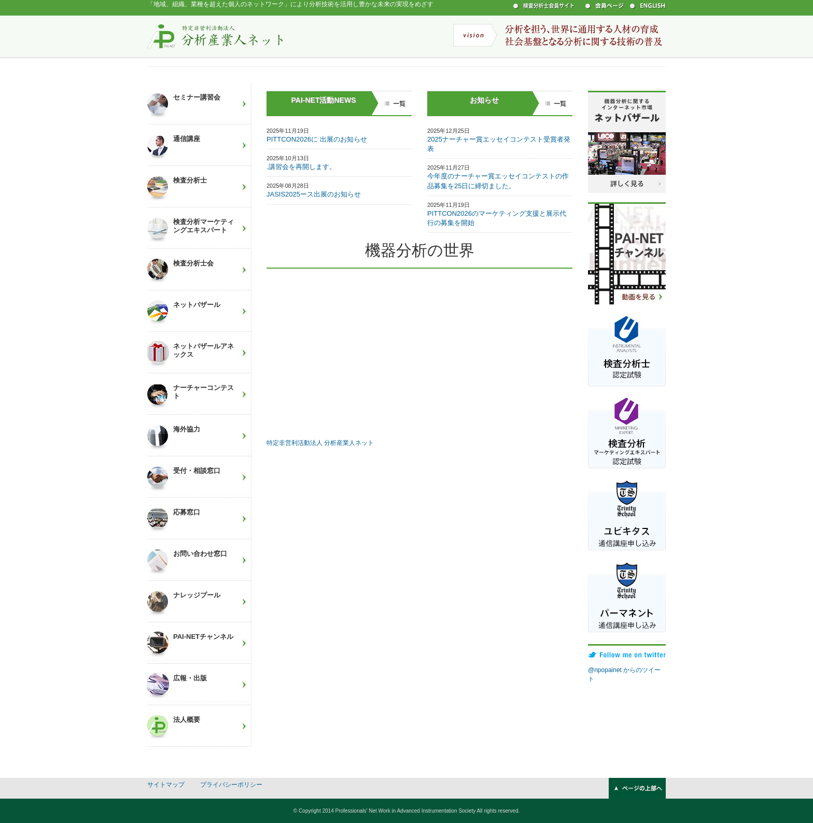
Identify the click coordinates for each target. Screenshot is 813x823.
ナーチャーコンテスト (203, 392)
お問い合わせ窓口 (200, 553)
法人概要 (186, 719)
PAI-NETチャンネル (203, 636)
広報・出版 (190, 678)
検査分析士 (190, 180)
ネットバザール (196, 305)
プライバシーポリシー (231, 784)
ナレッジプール (196, 595)
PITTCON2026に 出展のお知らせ (317, 139)
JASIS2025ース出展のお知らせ (314, 194)
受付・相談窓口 (196, 471)
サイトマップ (166, 784)
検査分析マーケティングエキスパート (203, 226)
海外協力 (186, 429)
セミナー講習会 (196, 97)
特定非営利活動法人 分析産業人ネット (215, 35)
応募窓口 (186, 512)
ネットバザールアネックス (203, 350)
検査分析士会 (193, 263)
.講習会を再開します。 (301, 167)
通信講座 (186, 139)
